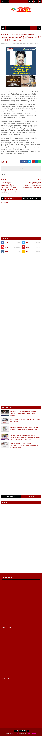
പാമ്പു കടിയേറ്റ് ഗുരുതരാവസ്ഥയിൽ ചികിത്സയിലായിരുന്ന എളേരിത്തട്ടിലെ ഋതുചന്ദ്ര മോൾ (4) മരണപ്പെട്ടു (24, 446)
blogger (25, 199)
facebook (37, 199)
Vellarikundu (34, 44)
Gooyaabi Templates (31, 734)
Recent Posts (11, 496)
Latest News (25, 44)
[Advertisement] (21, 278)
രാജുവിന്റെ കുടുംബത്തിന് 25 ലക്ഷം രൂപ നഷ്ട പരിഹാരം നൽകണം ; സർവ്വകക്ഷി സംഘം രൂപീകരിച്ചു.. (23, 413)
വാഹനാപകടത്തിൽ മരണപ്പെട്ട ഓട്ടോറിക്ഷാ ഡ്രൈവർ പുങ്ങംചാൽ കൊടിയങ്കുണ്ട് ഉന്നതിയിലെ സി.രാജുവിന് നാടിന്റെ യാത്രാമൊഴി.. (24, 437)
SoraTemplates (15, 734)
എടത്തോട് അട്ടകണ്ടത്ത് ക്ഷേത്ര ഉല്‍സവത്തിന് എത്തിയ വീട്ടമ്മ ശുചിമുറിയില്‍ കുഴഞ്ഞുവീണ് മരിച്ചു (25, 428)
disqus (31, 199)
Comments (31, 496)
